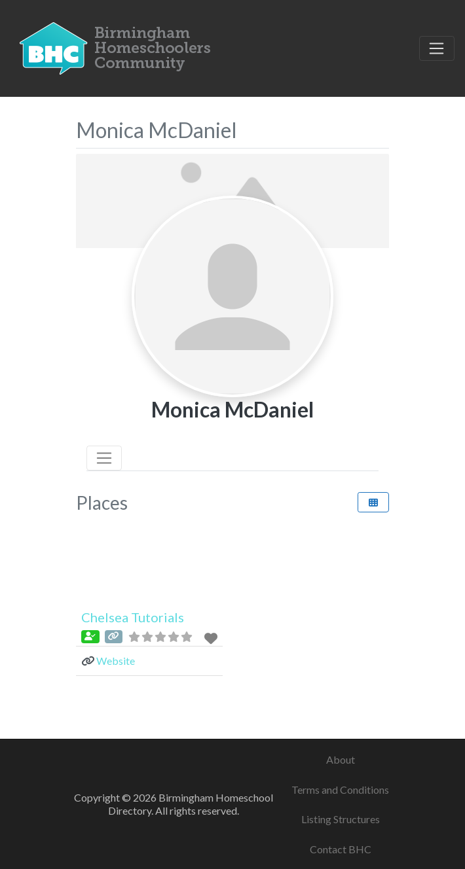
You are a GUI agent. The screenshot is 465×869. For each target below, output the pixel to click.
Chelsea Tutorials (132, 617)
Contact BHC (340, 849)
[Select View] (373, 502)
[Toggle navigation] (437, 48)
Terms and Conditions (340, 789)
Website (115, 660)
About (340, 759)
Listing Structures (340, 819)
